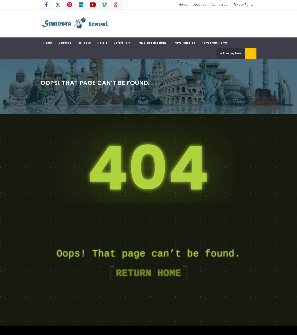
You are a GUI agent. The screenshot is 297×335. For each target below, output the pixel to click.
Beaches (65, 43)
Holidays (84, 43)
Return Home (148, 273)
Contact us (219, 4)
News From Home (214, 43)
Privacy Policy (243, 4)
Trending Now (230, 53)
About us (199, 4)
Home (183, 4)
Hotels (102, 43)
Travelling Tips (184, 43)
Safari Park (122, 43)
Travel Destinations (151, 43)
